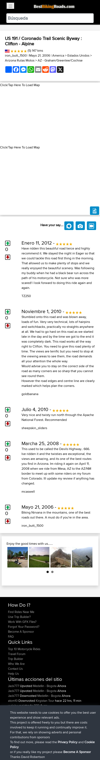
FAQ (11, 636)
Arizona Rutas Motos (19, 60)
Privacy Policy (63, 744)
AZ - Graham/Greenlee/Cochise (60, 60)
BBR (36, 705)
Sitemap (46, 744)
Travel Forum (16, 654)
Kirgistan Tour (45, 700)
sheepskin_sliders (34, 428)
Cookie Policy (83, 744)
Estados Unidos (78, 55)
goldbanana (30, 394)
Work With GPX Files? (22, 622)
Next (86, 557)
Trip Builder (15, 659)
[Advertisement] (50, 116)
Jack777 (14, 686)
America (58, 55)
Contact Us (15, 669)
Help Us (13, 673)
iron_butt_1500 (16, 55)
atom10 (13, 700)
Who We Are (16, 664)
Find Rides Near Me (21, 612)
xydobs (13, 705)
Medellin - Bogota (45, 686)
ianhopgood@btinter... (22, 710)
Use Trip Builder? (19, 617)
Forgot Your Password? (23, 626)
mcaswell (28, 491)
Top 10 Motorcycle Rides (24, 649)
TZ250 (26, 296)
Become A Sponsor (21, 631)
